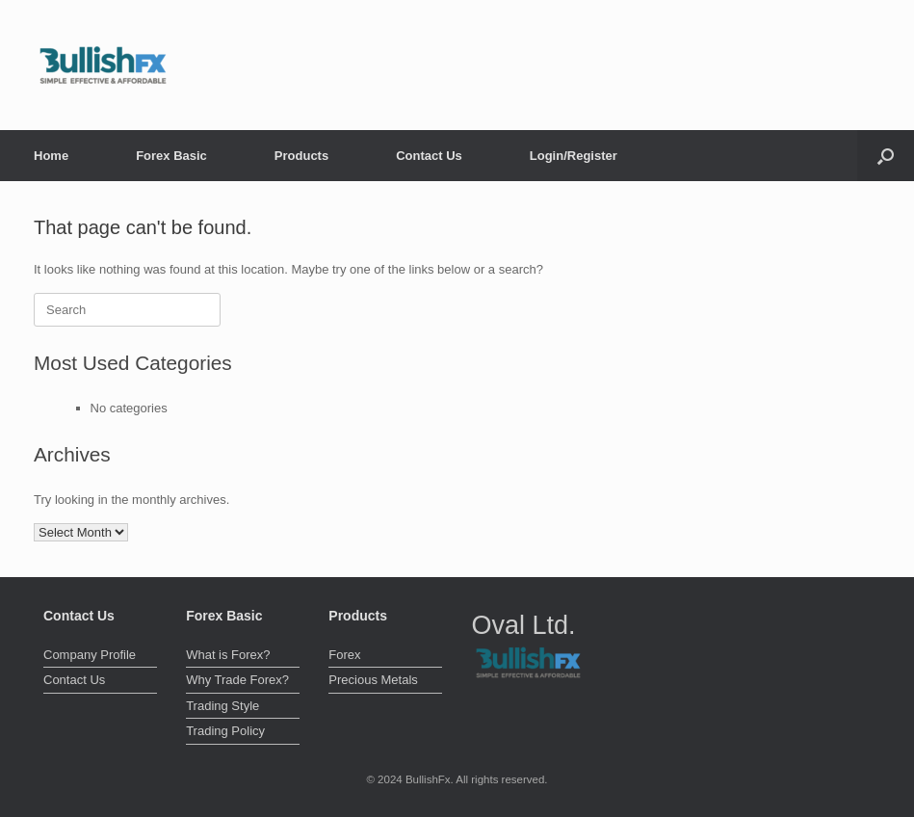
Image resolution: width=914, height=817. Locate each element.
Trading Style (222, 705)
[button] (885, 155)
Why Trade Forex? (237, 679)
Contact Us (429, 155)
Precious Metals (372, 679)
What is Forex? (228, 654)
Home (51, 155)
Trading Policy (225, 731)
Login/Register (573, 155)
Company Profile (89, 654)
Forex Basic (171, 155)
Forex (344, 654)
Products (301, 155)
